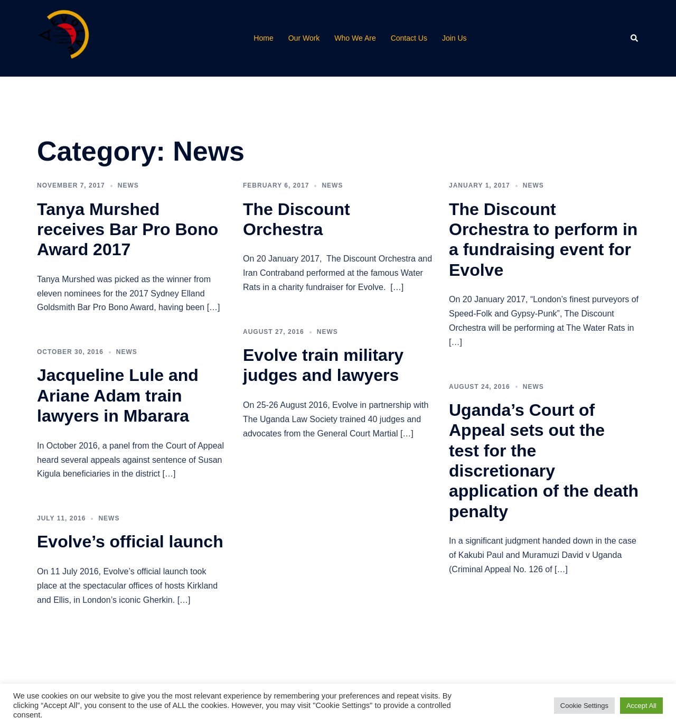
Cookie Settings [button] (584, 706)
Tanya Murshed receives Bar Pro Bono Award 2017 (127, 229)
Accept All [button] (641, 706)
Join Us (454, 38)
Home (263, 38)
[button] (635, 38)
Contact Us (409, 38)
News (128, 185)
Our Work (304, 38)
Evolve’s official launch (130, 541)
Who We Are (354, 38)
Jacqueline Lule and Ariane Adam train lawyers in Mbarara (118, 395)
